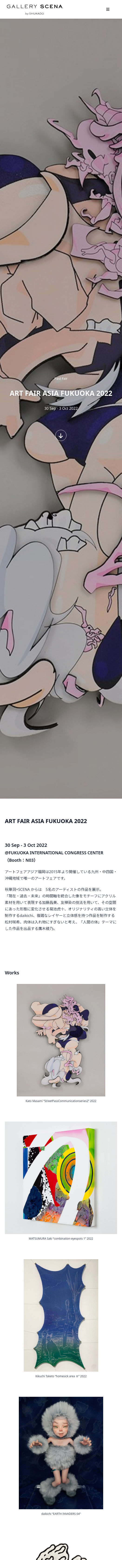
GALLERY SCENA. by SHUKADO (34, 9)
